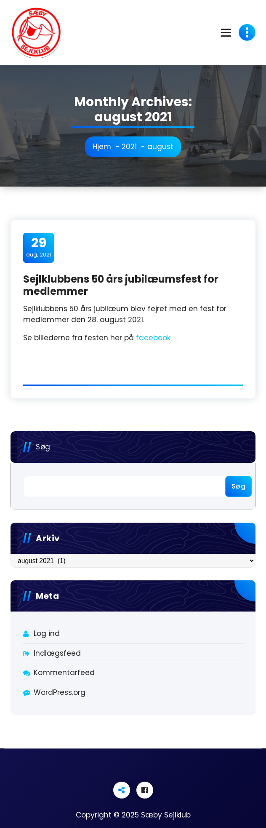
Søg (43, 447)
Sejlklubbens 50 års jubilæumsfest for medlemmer (120, 285)
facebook (153, 338)
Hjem (102, 147)
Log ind (47, 633)
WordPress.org (59, 692)
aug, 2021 (38, 247)
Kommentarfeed (64, 673)
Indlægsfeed (57, 653)
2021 (129, 147)
